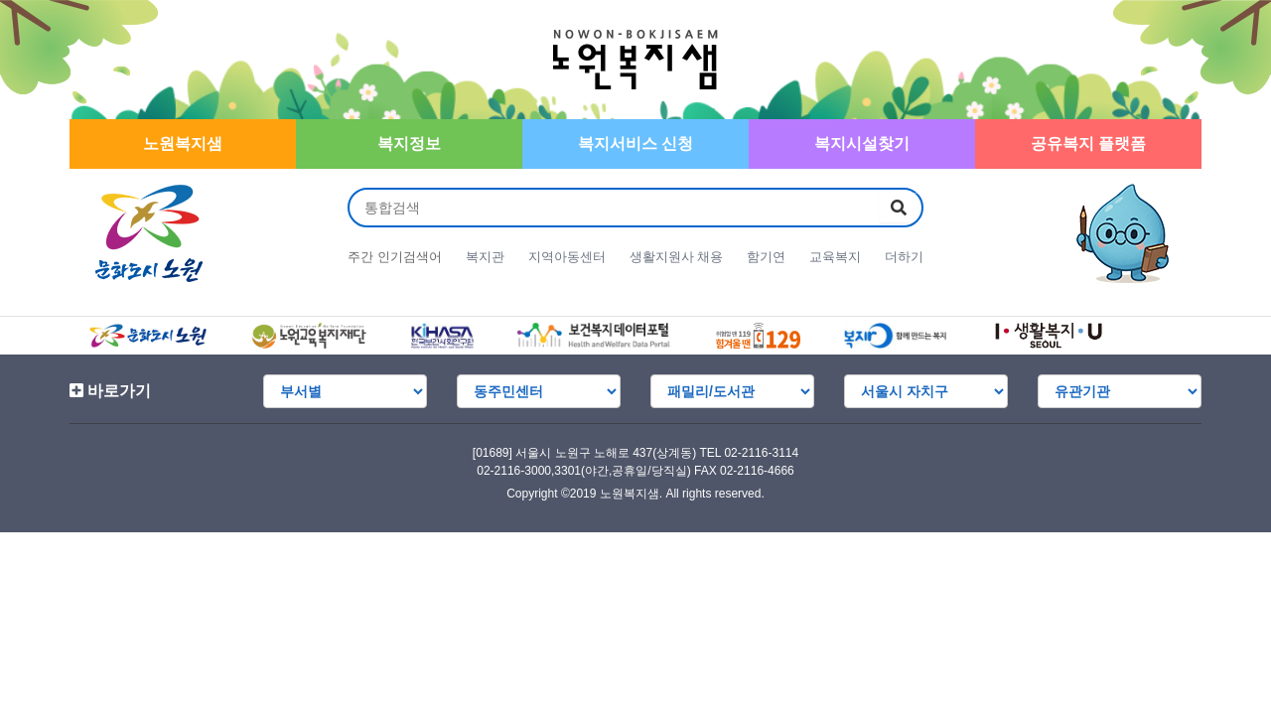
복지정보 (409, 143)
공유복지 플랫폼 (1088, 143)
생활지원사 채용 (677, 256)
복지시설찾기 (862, 143)
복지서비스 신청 (635, 143)
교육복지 (835, 256)
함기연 (766, 256)
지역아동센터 (567, 256)
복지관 (485, 256)
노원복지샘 (182, 143)
